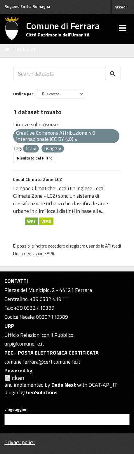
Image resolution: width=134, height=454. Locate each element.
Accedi (120, 7)
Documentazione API (33, 253)
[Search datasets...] (59, 73)
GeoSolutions (42, 392)
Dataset (26, 49)
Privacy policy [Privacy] (19, 442)
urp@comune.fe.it (24, 344)
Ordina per (23, 94)
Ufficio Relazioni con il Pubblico (38, 335)
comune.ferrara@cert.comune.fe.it (42, 362)
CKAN (14, 378)
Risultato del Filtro (35, 158)
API (108, 246)
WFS (31, 221)
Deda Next (63, 385)
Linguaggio (14, 409)
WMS (46, 221)
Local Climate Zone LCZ (37, 179)
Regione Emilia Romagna (27, 6)
